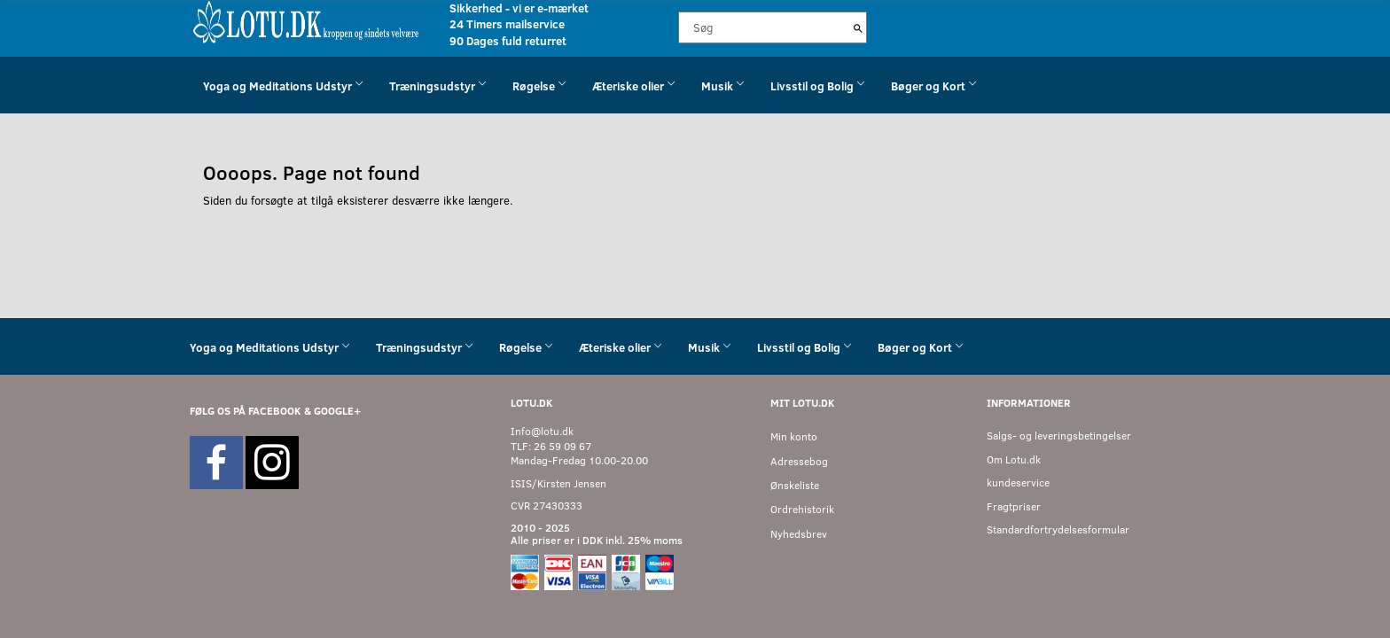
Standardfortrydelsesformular (1058, 529)
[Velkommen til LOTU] (306, 21)
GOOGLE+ (337, 410)
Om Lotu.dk (1014, 459)
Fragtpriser (1014, 506)
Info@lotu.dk (542, 431)
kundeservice (1018, 482)
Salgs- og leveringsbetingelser (1059, 435)
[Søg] (858, 27)
